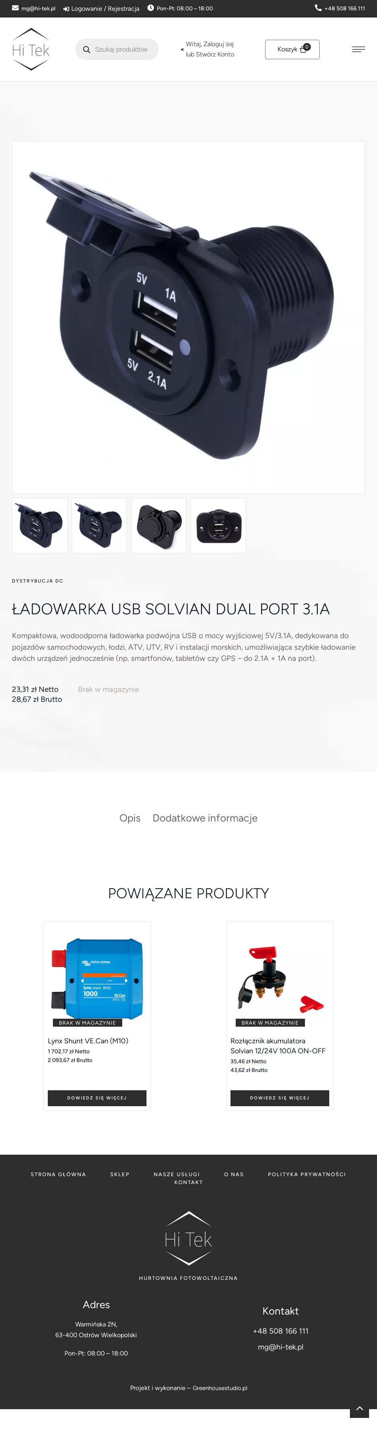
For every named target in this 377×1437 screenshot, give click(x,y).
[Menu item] (58, 1202)
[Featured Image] (97, 1005)
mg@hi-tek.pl (280, 1374)
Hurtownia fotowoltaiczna (188, 1306)
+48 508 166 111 (281, 1358)
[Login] (101, 9)
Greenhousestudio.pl (220, 1415)
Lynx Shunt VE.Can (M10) (91, 1067)
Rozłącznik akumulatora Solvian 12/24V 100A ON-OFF (274, 1077)
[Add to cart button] (97, 1124)
